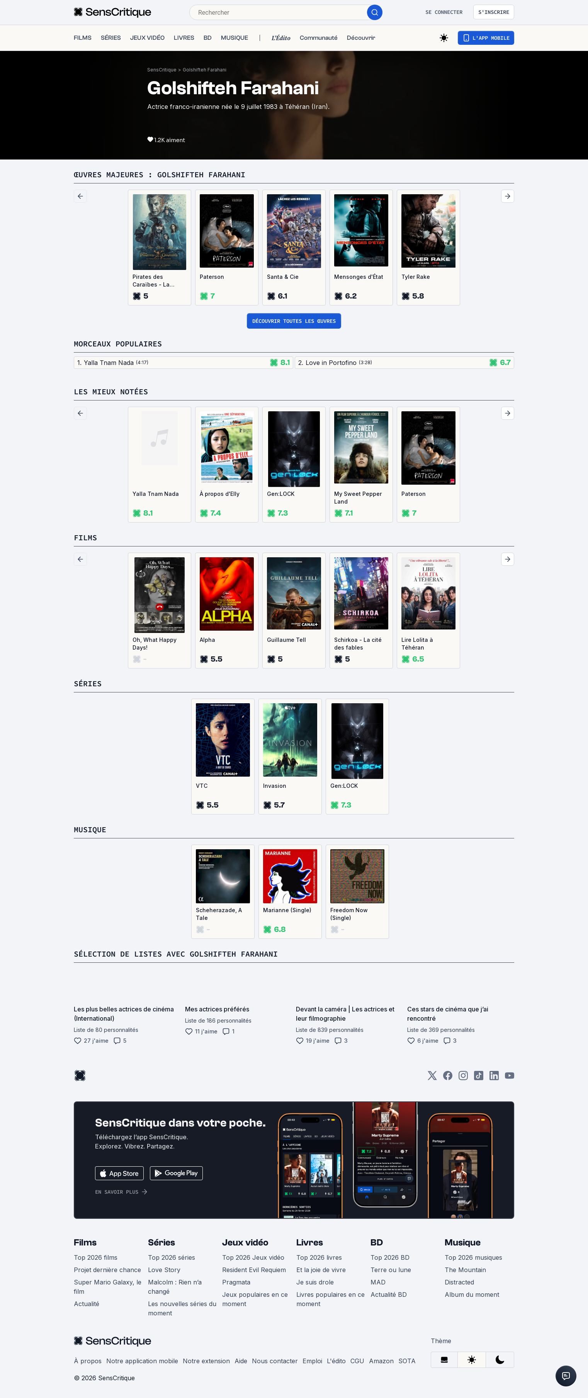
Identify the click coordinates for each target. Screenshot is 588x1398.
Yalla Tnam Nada (156, 493)
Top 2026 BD (390, 1257)
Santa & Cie (283, 276)
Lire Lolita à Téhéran (417, 643)
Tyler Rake (415, 276)
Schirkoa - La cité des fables (358, 643)
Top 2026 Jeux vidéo (253, 1257)
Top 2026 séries (171, 1257)
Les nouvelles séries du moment (182, 1308)
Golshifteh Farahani (204, 70)
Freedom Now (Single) (349, 914)
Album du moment (472, 1294)
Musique (463, 1242)
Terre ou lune (390, 1270)
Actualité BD (388, 1294)
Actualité (86, 1304)
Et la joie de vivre (321, 1270)
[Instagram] (463, 1078)
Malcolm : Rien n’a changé (175, 1286)
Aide (241, 1361)
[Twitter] (432, 1078)
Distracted (459, 1282)
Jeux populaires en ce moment (255, 1299)
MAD (378, 1282)
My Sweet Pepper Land (358, 497)
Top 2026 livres (319, 1257)
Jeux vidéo (245, 1242)
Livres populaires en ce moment (330, 1299)
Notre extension (206, 1361)
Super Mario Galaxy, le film (107, 1286)
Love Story (164, 1270)
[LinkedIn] (494, 1078)
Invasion (274, 785)
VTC (201, 785)
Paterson (212, 276)
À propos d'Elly (220, 493)
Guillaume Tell (286, 639)
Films (85, 1242)
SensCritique (162, 70)
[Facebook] (447, 1078)
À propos (88, 1361)
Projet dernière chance (107, 1270)
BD (376, 1242)
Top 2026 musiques (473, 1257)
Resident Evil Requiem (254, 1270)
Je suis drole (315, 1282)
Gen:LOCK (280, 493)
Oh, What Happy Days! (155, 643)
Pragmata (236, 1282)
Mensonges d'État (358, 276)
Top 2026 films (95, 1257)
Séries (161, 1242)
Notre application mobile (142, 1361)
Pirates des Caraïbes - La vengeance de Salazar (152, 280)
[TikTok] (478, 1078)
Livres (309, 1242)
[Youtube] (509, 1078)
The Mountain (465, 1270)
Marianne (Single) (287, 910)
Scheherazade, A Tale (219, 914)
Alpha (207, 639)
